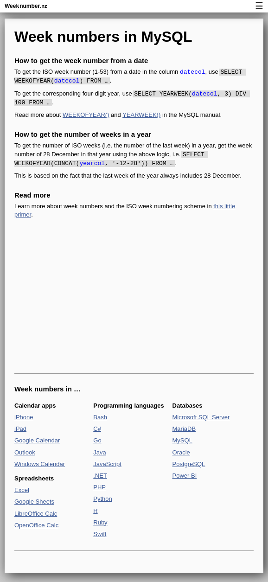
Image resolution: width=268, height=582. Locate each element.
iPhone (23, 417)
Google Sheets (34, 501)
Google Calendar (37, 440)
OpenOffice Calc (36, 525)
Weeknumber (26, 6)
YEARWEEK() (141, 114)
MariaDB (184, 428)
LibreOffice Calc (35, 513)
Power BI (184, 475)
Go (97, 440)
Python (102, 498)
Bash (100, 417)
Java (99, 452)
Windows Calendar (39, 463)
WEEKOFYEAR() (86, 114)
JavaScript (107, 463)
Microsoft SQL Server (201, 417)
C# (97, 428)
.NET (100, 475)
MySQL (182, 440)
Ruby (100, 522)
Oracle (181, 452)
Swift (99, 534)
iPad (20, 428)
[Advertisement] (134, 296)
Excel (21, 489)
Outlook (24, 452)
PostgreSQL (188, 463)
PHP (99, 487)
